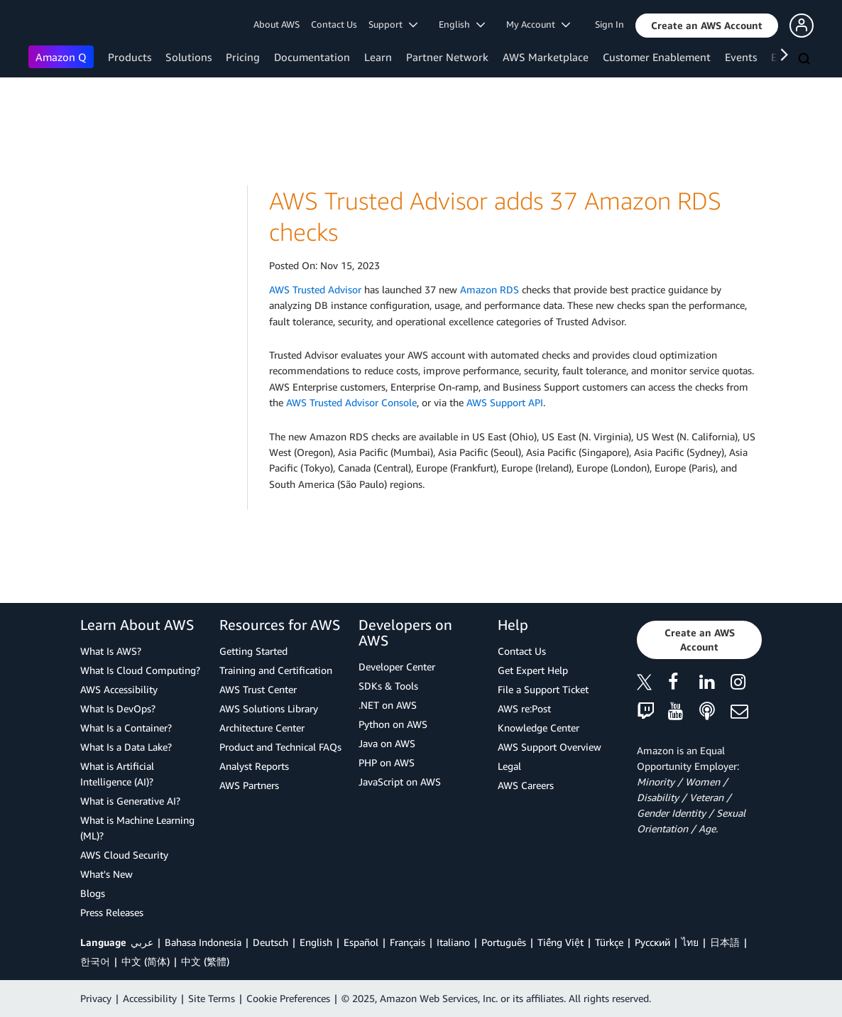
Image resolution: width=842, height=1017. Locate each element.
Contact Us (334, 24)
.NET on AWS (388, 705)
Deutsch (270, 942)
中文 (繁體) (205, 961)
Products (129, 56)
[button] (706, 25)
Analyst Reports (254, 766)
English (316, 942)
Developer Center (397, 666)
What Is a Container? (126, 728)
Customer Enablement (657, 56)
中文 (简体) (145, 961)
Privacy (95, 998)
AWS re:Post (524, 708)
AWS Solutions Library (268, 708)
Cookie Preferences (288, 998)
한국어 (95, 961)
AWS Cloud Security (124, 855)
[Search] (806, 60)
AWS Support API (504, 402)
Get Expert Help (533, 670)
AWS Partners (249, 785)
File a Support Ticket (543, 689)
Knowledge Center (538, 728)
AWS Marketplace (546, 56)
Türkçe (609, 942)
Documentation (312, 56)
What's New (106, 874)
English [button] (462, 24)
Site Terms (211, 998)
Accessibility (150, 998)
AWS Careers (526, 785)
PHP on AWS (387, 762)
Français (407, 942)
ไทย (690, 942)
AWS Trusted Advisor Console (351, 402)
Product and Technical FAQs (280, 747)
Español (361, 942)
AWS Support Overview (549, 747)
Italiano (453, 942)
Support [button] (392, 24)
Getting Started (253, 651)
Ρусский (652, 942)
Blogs (92, 893)
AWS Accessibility (119, 689)
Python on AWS (393, 724)
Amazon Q (61, 56)
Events (741, 56)
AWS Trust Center (258, 689)
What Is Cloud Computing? (140, 670)
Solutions (188, 56)
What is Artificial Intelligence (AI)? (117, 774)
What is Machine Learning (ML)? (137, 828)
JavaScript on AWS (400, 782)
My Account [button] (538, 24)
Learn (378, 56)
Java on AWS (387, 743)
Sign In (609, 24)
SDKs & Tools (388, 686)
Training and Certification (275, 670)
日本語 (725, 942)
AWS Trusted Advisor (315, 289)
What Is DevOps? (117, 708)
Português (503, 942)
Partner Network (447, 56)
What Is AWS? (110, 651)
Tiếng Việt (560, 942)
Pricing (243, 56)
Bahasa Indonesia (203, 942)
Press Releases (111, 912)
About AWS (276, 24)
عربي (142, 942)
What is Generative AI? (130, 801)
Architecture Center (262, 728)
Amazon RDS (489, 289)
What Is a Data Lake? (126, 747)
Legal (509, 766)
